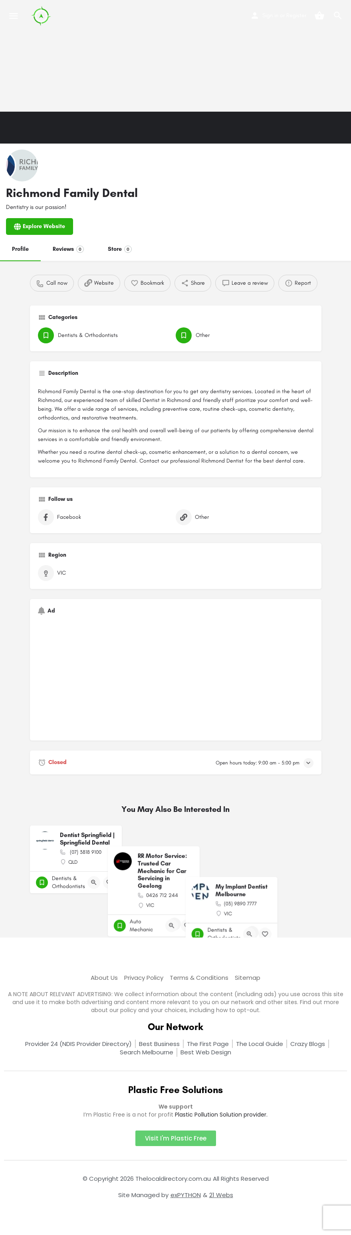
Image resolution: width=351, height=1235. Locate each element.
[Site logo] (42, 16)
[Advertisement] (175, 56)
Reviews (68, 249)
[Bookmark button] (109, 882)
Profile (20, 249)
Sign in (270, 15)
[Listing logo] (22, 165)
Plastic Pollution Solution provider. (221, 1115)
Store (120, 249)
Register (296, 15)
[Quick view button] (93, 882)
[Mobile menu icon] (13, 16)
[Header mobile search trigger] (338, 15)
